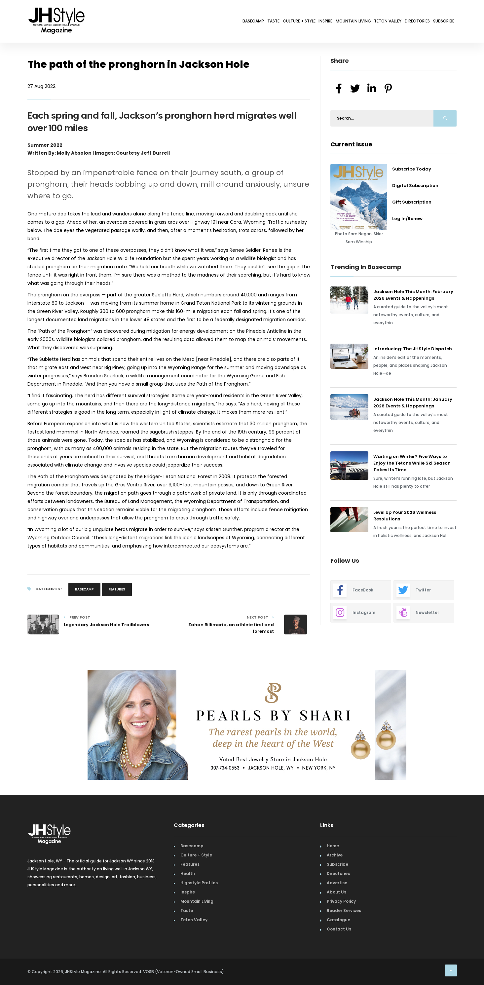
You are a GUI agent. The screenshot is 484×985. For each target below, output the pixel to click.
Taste (204, 22)
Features (117, 589)
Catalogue (338, 920)
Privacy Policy (341, 901)
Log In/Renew (407, 218)
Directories (402, 22)
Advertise (337, 883)
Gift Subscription (411, 202)
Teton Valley (362, 22)
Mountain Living (316, 22)
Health (187, 873)
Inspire (277, 22)
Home (333, 846)
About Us (336, 892)
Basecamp (175, 22)
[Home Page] (57, 11)
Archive (335, 855)
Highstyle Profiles (199, 883)
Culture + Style (240, 22)
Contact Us (339, 929)
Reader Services (344, 910)
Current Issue (351, 144)
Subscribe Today (411, 169)
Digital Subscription (415, 185)
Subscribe (438, 22)
